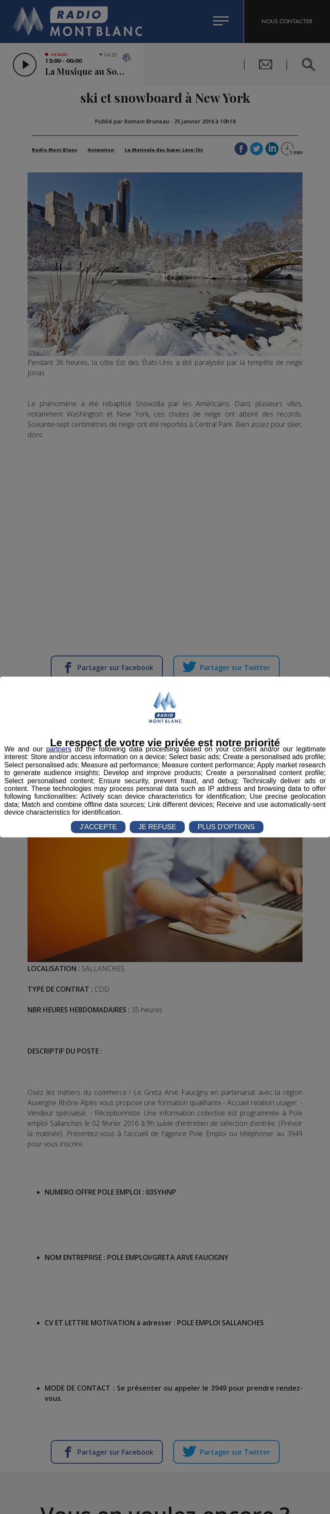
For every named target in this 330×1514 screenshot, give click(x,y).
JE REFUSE (157, 827)
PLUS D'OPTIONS (226, 827)
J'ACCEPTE (98, 827)
